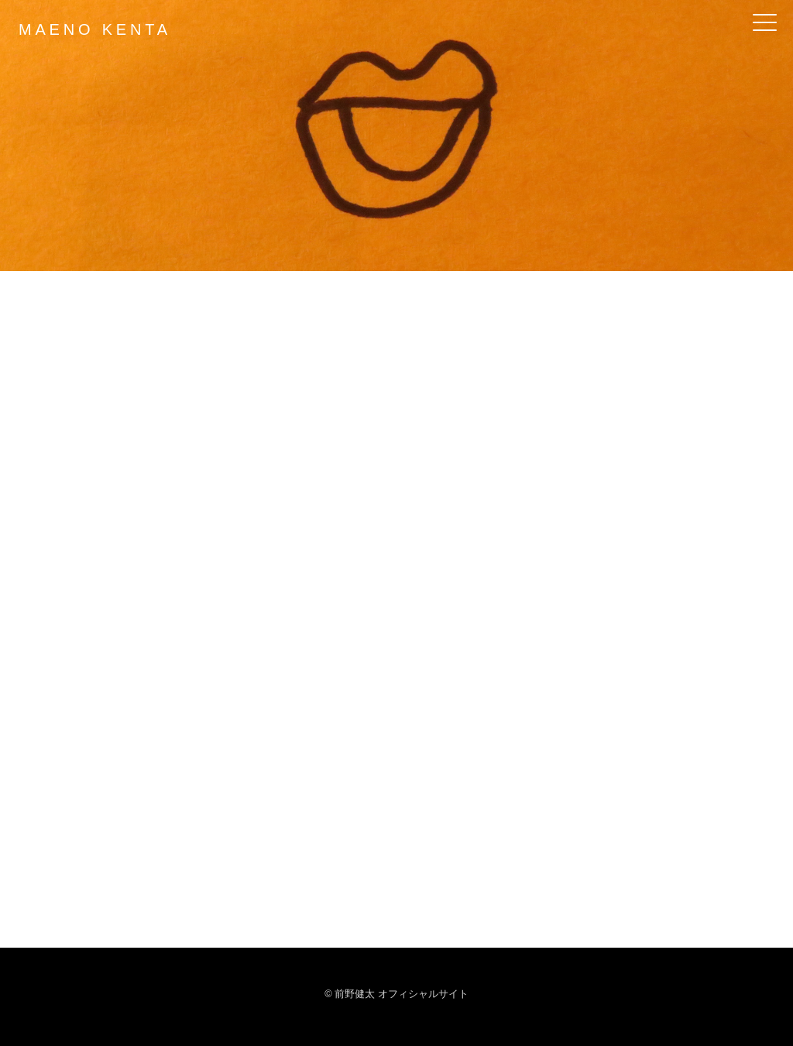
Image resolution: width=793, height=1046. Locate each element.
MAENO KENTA (95, 29)
